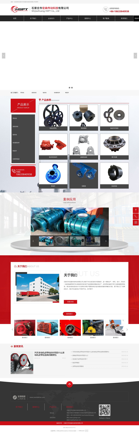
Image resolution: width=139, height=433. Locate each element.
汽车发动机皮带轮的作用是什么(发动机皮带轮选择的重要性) (49, 354)
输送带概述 (75, 362)
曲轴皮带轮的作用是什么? (80, 355)
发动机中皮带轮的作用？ (80, 359)
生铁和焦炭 (16, 159)
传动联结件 (57, 92)
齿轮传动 (34, 92)
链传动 (44, 92)
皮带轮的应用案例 (77, 366)
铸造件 (67, 92)
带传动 (22, 92)
